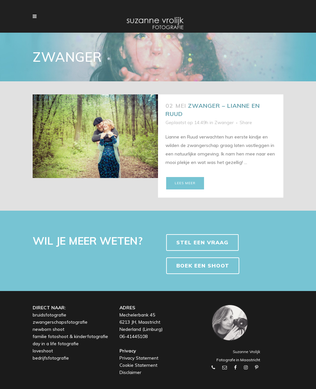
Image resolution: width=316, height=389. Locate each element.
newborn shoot (48, 329)
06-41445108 (133, 336)
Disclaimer (130, 372)
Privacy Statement (138, 358)
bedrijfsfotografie (51, 358)
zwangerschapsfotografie (60, 322)
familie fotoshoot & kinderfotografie (70, 336)
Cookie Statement (138, 365)
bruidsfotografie (49, 315)
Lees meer (185, 183)
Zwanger (224, 122)
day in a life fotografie (56, 344)
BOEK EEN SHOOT (202, 265)
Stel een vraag (202, 242)
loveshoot (43, 351)
